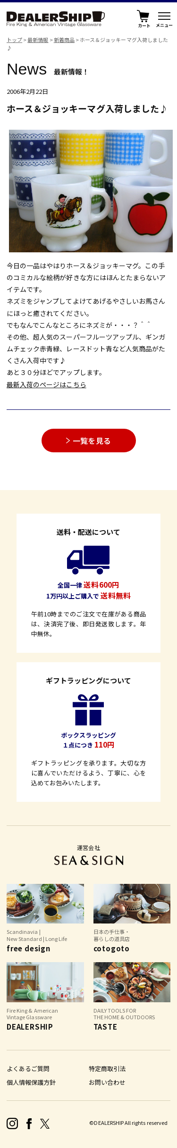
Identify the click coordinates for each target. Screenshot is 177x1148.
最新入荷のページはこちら (46, 384)
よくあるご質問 (28, 1068)
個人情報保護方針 (31, 1082)
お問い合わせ (107, 1082)
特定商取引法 (107, 1068)
